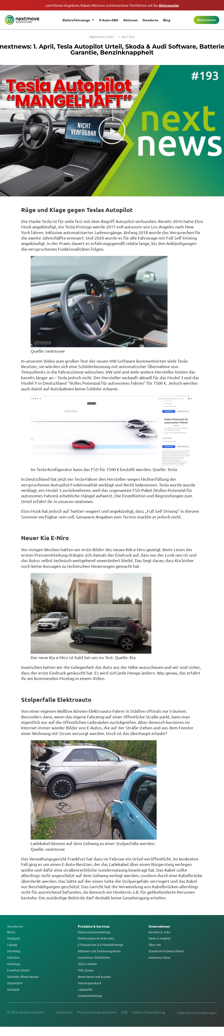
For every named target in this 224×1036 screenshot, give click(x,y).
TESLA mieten (87, 964)
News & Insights (160, 938)
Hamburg (13, 964)
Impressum (64, 1012)
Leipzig (12, 945)
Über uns (155, 945)
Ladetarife (85, 989)
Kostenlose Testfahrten (94, 957)
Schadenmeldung (90, 996)
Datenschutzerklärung (148, 1012)
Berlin (11, 932)
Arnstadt (13, 989)
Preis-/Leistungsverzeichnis (97, 1012)
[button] (112, 130)
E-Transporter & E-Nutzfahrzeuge (100, 945)
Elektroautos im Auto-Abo (96, 938)
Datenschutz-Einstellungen (197, 1012)
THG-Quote (85, 970)
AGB (124, 1012)
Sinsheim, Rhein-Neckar (23, 977)
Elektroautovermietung (94, 932)
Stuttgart (13, 938)
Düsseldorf (15, 983)
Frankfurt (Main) (18, 970)
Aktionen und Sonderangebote (99, 951)
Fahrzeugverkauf (89, 983)
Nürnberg (13, 951)
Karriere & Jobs (159, 932)
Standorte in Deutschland (166, 951)
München (13, 957)
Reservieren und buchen (94, 977)
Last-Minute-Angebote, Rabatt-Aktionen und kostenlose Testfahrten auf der (112, 5)
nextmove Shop (159, 957)
